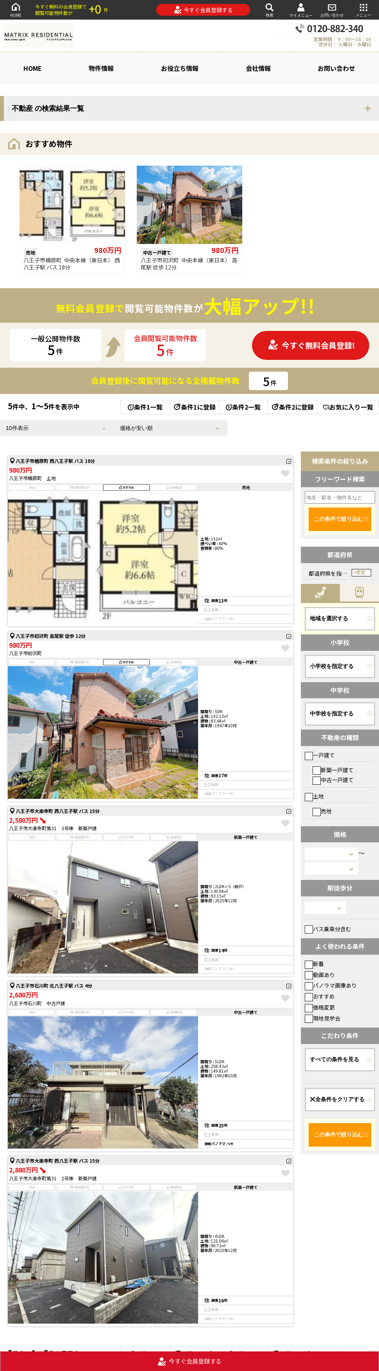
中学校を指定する (332, 713)
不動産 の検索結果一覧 (48, 108)
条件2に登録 (292, 407)
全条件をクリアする (337, 1099)
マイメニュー (300, 10)
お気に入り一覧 (348, 407)
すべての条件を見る (334, 1059)
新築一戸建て (333, 770)
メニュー (363, 9)
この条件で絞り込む (338, 519)
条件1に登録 (194, 407)
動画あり (320, 975)
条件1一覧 (145, 407)
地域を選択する (329, 618)
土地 (314, 796)
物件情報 (101, 68)
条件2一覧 (243, 407)
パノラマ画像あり (331, 985)
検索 (269, 9)
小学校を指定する (332, 666)
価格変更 (320, 1007)
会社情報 (258, 68)
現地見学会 (322, 1018)
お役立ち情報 (179, 68)
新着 (314, 964)
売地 (322, 811)
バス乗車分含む (328, 929)
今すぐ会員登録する (203, 10)
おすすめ (320, 996)
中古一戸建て (333, 780)
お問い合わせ (332, 9)
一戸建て (320, 755)
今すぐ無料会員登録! (311, 345)
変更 (360, 572)
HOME (15, 9)
